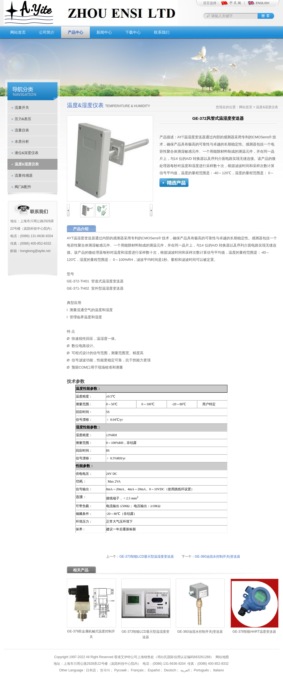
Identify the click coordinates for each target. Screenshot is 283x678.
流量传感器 (24, 175)
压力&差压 (23, 119)
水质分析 (22, 141)
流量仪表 (22, 130)
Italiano (218, 670)
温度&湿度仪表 (27, 164)
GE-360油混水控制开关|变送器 (217, 556)
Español (153, 670)
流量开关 (22, 107)
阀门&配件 (23, 187)
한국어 (104, 670)
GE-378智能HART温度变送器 (254, 632)
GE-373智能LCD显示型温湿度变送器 (146, 556)
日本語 (91, 670)
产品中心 (75, 32)
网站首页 (18, 32)
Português (201, 670)
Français (136, 670)
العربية (184, 670)
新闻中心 (104, 32)
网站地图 (222, 657)
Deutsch (169, 670)
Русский (120, 670)
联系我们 (161, 32)
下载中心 (133, 32)
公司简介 (46, 32)
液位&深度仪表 (27, 153)
